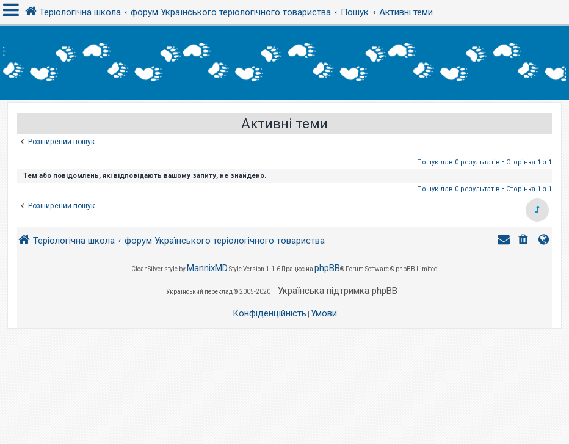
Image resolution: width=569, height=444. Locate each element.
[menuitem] (524, 241)
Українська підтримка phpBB (337, 290)
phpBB (327, 268)
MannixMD (207, 268)
